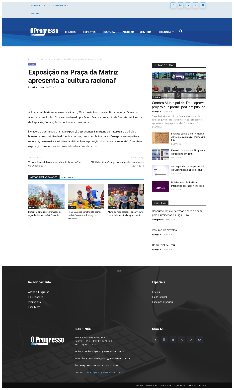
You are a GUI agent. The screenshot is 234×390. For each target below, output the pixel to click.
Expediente (34, 306)
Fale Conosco (35, 296)
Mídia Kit (192, 385)
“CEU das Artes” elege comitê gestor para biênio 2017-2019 (117, 164)
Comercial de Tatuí (163, 245)
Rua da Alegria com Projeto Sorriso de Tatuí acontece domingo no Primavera (85, 215)
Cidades (156, 97)
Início (30, 59)
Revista (156, 292)
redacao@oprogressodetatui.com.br (104, 351)
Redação (156, 111)
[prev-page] (30, 225)
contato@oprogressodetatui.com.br (104, 372)
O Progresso (38, 87)
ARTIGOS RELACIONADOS (44, 177)
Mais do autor (69, 177)
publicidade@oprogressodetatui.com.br (109, 358)
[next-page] (36, 225)
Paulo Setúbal (159, 296)
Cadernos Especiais (162, 302)
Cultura (39, 59)
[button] (181, 32)
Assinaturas (151, 385)
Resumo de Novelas (164, 230)
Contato (139, 385)
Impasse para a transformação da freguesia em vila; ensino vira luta (188, 137)
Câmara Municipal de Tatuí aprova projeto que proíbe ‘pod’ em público (179, 105)
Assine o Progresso (38, 292)
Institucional (34, 302)
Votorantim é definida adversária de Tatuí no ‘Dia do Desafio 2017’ (54, 164)
